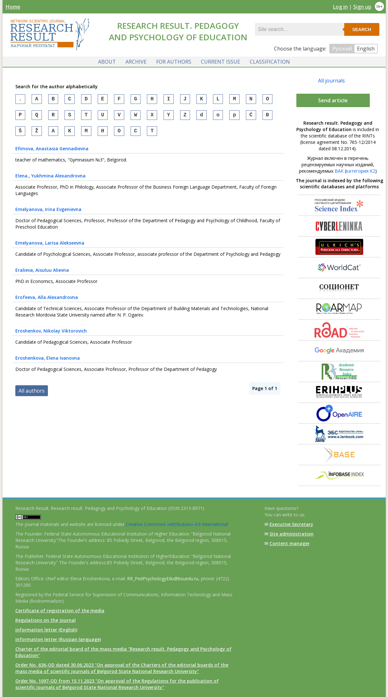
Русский (342, 48)
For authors (173, 61)
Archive (136, 61)
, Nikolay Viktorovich (51, 335)
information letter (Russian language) (58, 639)
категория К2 (360, 171)
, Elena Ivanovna (47, 362)
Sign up (362, 6)
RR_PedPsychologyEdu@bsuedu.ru (162, 579)
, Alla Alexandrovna (46, 301)
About (107, 61)
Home (13, 6)
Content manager (290, 543)
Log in (340, 6)
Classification (270, 61)
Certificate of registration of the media (59, 610)
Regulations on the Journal (45, 620)
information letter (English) (46, 630)
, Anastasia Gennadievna (51, 152)
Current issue (220, 61)
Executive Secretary (291, 524)
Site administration (292, 534)
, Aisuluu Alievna (42, 274)
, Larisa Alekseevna (49, 247)
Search (361, 29)
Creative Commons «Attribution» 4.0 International (177, 524)
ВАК (339, 171)
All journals (331, 80)
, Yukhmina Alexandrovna (50, 179)
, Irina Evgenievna (48, 213)
